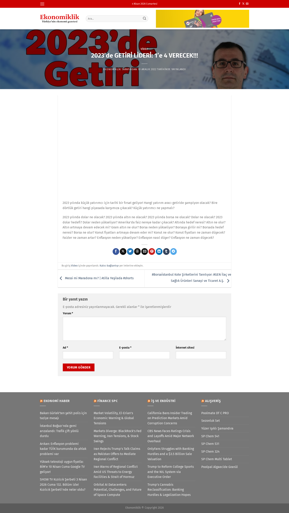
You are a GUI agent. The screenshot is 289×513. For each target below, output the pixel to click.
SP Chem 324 (210, 451)
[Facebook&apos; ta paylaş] (116, 251)
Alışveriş (213, 401)
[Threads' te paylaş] (137, 251)
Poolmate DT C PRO (215, 413)
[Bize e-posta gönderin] (247, 3)
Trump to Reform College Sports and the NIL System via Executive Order (170, 472)
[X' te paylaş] (123, 251)
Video (144, 48)
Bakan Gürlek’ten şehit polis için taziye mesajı (63, 415)
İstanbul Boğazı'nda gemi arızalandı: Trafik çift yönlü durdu (59, 431)
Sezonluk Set (210, 421)
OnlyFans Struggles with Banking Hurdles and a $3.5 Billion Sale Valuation (170, 454)
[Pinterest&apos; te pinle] (151, 251)
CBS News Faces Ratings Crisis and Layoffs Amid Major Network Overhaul (170, 436)
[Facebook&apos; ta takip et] (239, 3)
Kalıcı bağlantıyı (109, 265)
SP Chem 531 (210, 444)
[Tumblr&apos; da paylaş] (166, 251)
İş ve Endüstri (163, 401)
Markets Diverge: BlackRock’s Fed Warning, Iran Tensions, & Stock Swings (118, 436)
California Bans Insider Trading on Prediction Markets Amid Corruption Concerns (169, 418)
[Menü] (42, 4)
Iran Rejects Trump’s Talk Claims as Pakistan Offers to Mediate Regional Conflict (117, 454)
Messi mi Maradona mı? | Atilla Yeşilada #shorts (96, 278)
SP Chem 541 (210, 436)
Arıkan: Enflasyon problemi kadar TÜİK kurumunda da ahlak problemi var (63, 449)
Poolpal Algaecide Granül (219, 467)
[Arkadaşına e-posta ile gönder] (144, 251)
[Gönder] (144, 18)
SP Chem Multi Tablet (216, 459)
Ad (65, 347)
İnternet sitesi (185, 347)
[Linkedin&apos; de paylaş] (159, 251)
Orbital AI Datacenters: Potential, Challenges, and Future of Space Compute (118, 490)
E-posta (125, 347)
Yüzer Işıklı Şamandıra (217, 428)
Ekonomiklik (112, 69)
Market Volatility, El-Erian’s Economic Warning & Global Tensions (114, 418)
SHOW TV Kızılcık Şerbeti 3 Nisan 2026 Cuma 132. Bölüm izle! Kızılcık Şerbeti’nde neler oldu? (63, 484)
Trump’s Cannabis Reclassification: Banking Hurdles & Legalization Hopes (169, 490)
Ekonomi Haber (57, 401)
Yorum (68, 313)
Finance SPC (107, 401)
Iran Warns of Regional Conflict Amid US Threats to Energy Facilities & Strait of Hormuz (116, 472)
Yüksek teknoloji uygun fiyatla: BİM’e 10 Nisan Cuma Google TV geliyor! (62, 467)
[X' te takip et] (243, 3)
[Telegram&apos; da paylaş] (173, 251)
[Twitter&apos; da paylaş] (130, 251)
